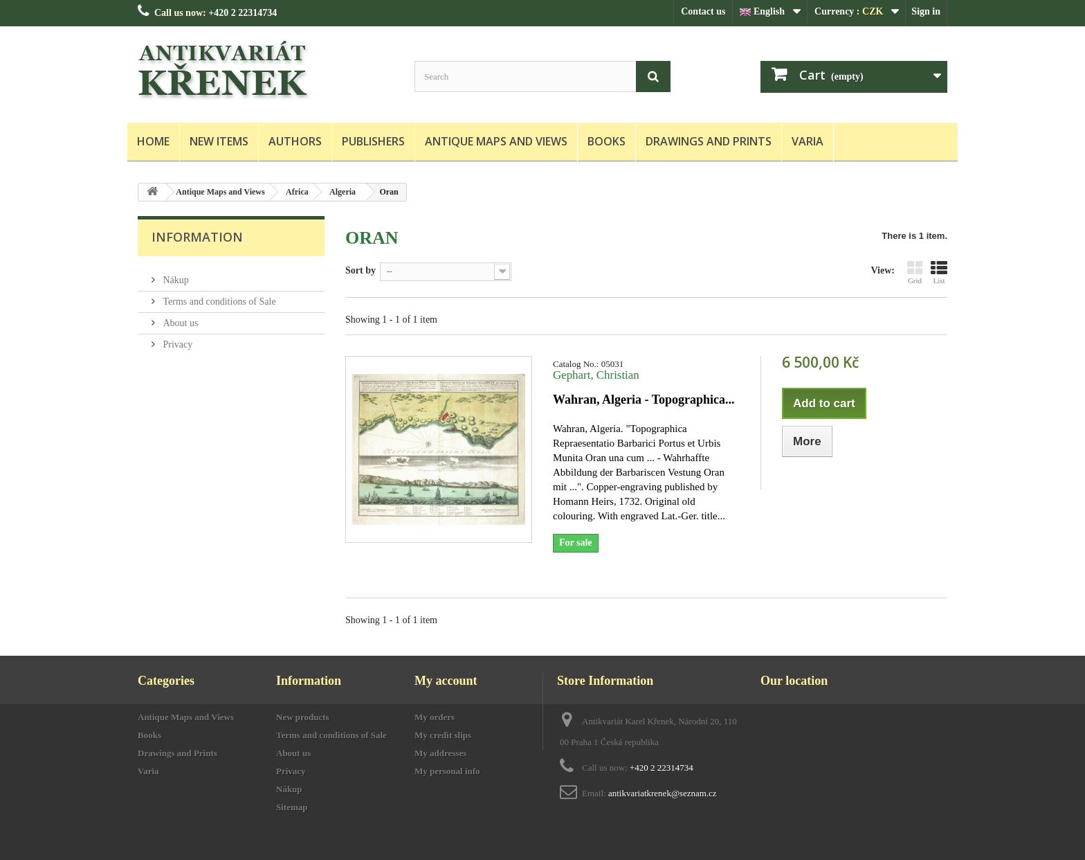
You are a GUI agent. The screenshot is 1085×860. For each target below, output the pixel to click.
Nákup (175, 274)
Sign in (925, 11)
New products (302, 717)
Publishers (373, 141)
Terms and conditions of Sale (218, 296)
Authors (295, 141)
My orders (434, 717)
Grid (914, 272)
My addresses (440, 753)
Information (197, 237)
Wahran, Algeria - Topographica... (644, 399)
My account (445, 681)
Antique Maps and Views (496, 141)
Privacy (176, 339)
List (939, 272)
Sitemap (292, 807)
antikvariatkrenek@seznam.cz (662, 793)
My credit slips (442, 735)
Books (606, 141)
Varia (807, 141)
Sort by (360, 270)
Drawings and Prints (709, 141)
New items (219, 141)
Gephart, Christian (596, 375)
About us (179, 317)
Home (153, 141)
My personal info (447, 771)
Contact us (703, 11)
